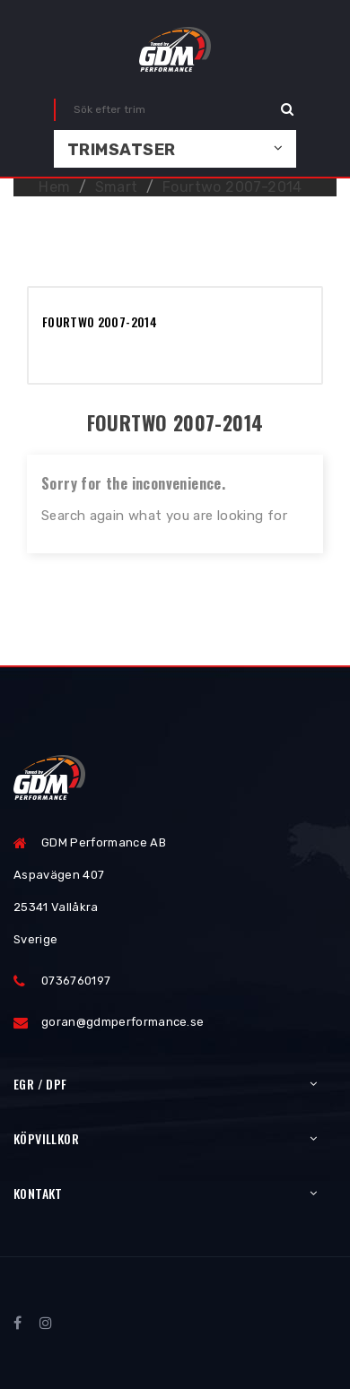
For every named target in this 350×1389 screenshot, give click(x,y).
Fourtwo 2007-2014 (99, 321)
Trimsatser (121, 150)
